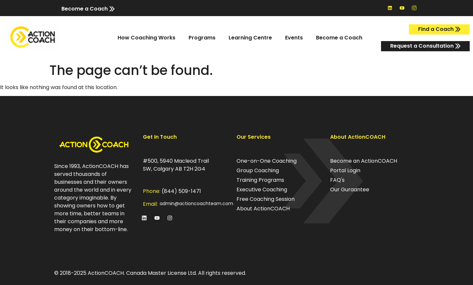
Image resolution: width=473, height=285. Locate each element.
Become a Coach (339, 37)
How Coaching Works (146, 37)
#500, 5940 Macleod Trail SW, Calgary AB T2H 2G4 (176, 165)
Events (294, 37)
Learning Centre (250, 37)
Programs (202, 37)
